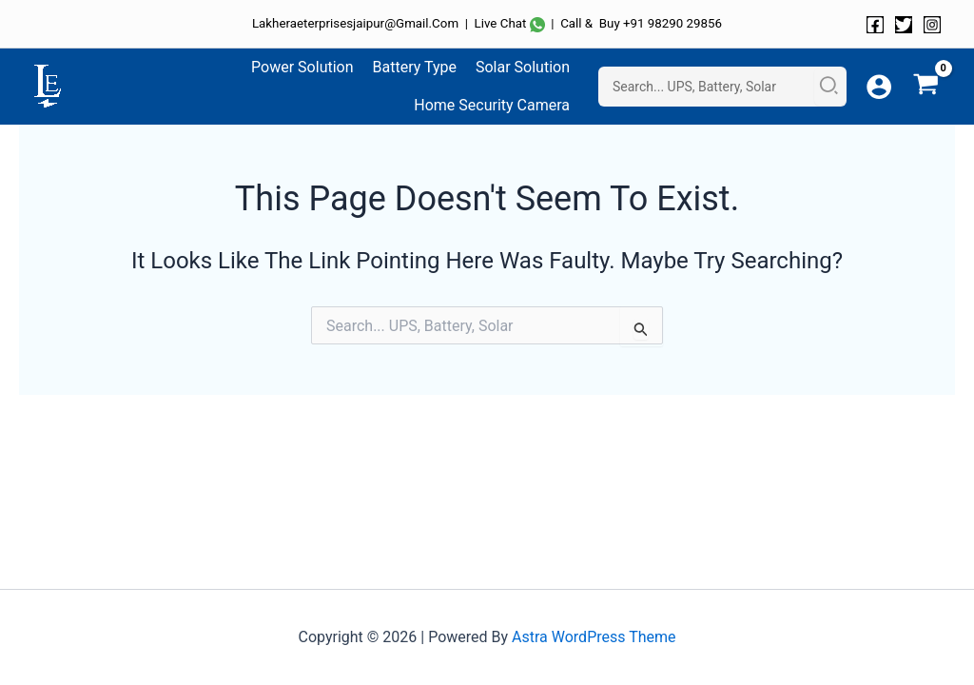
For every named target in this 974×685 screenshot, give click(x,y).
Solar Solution (523, 67)
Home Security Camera (492, 105)
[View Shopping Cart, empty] (926, 86)
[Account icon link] (879, 86)
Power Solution (302, 67)
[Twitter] (903, 24)
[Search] (830, 87)
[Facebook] (875, 24)
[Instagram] (932, 24)
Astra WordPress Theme (593, 637)
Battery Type (415, 67)
